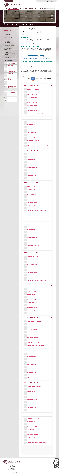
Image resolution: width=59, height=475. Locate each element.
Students (30, 8)
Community (42, 8)
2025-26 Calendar (23, 8)
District (7, 1)
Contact (34, 1)
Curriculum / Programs (13, 8)
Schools (10, 1)
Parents (36, 8)
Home (6, 8)
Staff (30, 1)
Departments (24, 1)
